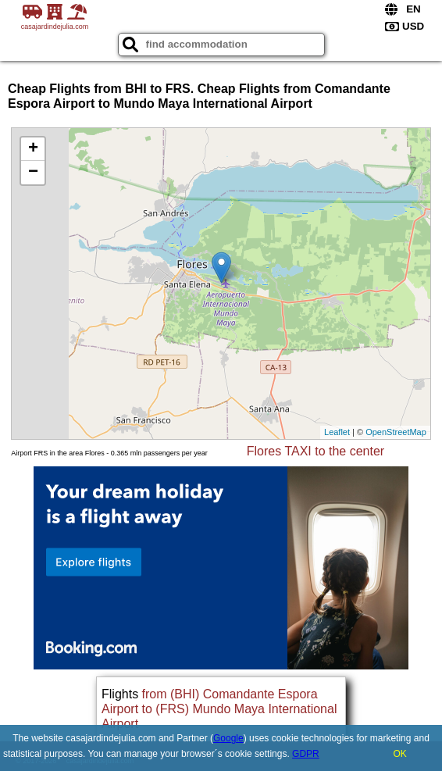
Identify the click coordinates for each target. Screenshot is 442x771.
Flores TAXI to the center (315, 451)
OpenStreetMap (395, 432)
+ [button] (33, 149)
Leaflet (337, 432)
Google (228, 738)
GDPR (305, 753)
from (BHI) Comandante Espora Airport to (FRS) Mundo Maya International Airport (219, 708)
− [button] (33, 172)
